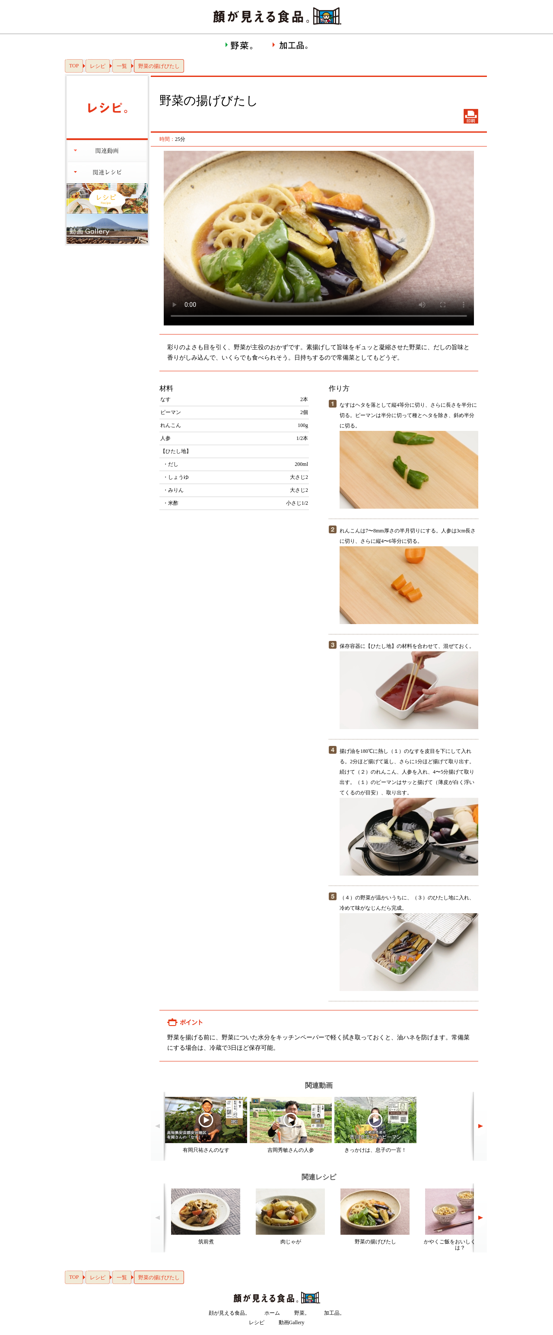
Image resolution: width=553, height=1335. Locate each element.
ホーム (272, 1313)
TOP (74, 66)
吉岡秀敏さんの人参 (290, 1150)
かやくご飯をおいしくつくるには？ (460, 1245)
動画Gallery (292, 1322)
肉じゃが (290, 1242)
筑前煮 (206, 1242)
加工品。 (334, 1313)
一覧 (122, 66)
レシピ (97, 66)
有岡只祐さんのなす (206, 1150)
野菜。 (302, 1313)
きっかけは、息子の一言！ (375, 1150)
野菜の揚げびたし (375, 1242)
